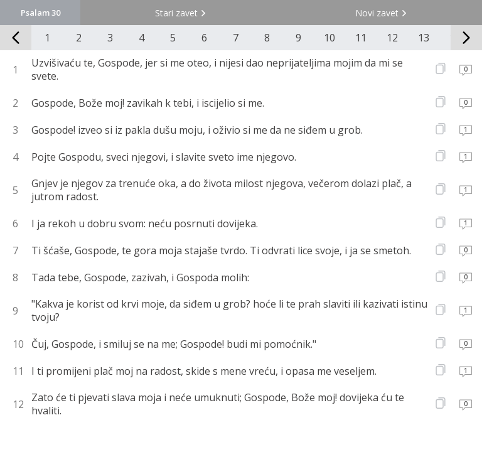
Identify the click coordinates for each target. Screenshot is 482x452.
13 (423, 38)
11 (361, 38)
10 (329, 38)
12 (392, 38)
